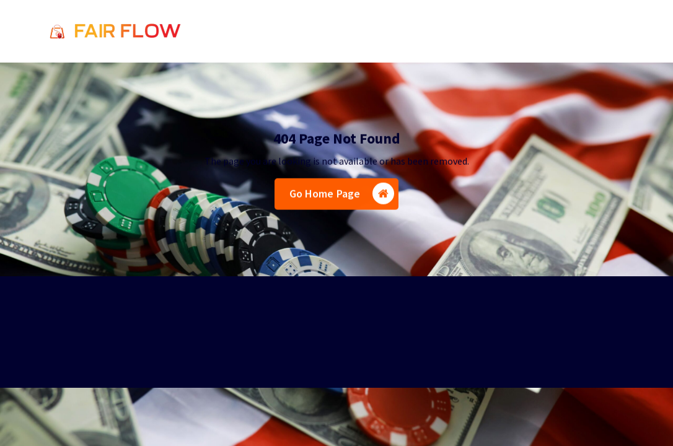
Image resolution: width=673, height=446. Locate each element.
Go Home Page (342, 195)
